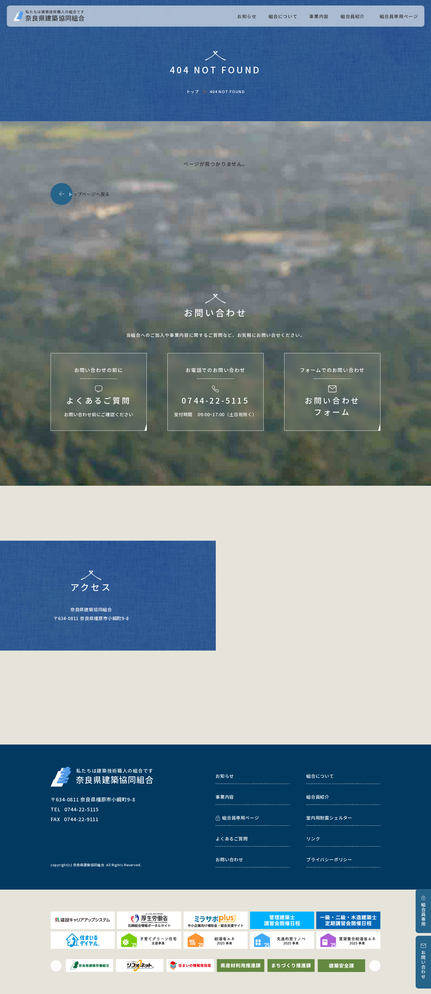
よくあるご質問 (232, 838)
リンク (313, 838)
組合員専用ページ (399, 16)
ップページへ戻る (89, 194)
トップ (192, 91)
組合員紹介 (353, 16)
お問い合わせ (423, 964)
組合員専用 (423, 914)
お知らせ (246, 16)
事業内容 (318, 16)
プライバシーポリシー (329, 859)
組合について (283, 16)
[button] (56, 965)
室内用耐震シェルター (329, 817)
